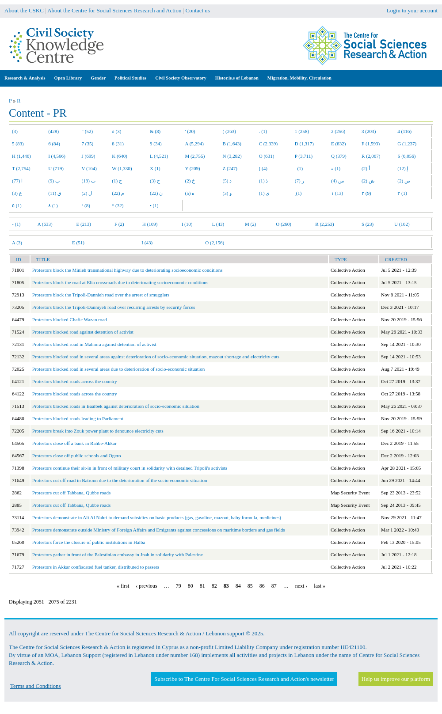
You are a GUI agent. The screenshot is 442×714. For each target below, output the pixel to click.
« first (123, 586)
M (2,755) (195, 156)
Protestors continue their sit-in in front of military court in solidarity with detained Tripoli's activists (129, 468)
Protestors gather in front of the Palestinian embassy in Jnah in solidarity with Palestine (117, 554)
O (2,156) (214, 242)
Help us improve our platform (396, 679)
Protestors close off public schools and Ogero (76, 455)
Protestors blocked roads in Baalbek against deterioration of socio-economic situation (115, 406)
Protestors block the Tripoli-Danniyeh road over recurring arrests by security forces (113, 307)
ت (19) (88, 180)
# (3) (116, 131)
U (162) (402, 224)
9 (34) (156, 143)
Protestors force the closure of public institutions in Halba (88, 542)
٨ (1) (53, 205)
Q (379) (339, 156)
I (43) (146, 242)
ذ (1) (263, 180)
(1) (299, 168)
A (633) (45, 224)
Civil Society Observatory (180, 78)
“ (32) (117, 205)
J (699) (88, 156)
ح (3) (155, 180)
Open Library (68, 78)
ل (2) (87, 193)
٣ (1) (402, 193)
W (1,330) (122, 168)
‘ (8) (86, 205)
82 (214, 586)
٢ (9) (366, 193)
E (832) (338, 143)
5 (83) (18, 143)
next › (301, 586)
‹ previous (146, 586)
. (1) (263, 131)
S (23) (367, 224)
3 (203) (369, 131)
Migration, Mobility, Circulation (299, 78)
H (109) (150, 224)
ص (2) (403, 180)
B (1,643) (232, 143)
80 (190, 586)
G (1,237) (406, 143)
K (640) (119, 156)
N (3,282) (232, 156)
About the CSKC (24, 10)
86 (262, 586)
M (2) (250, 224)
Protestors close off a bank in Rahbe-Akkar (74, 443)
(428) (53, 131)
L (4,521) (159, 156)
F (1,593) (371, 143)
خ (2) (190, 180)
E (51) (78, 242)
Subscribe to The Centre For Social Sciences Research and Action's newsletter (244, 679)
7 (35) (88, 143)
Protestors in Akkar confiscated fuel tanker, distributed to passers (95, 567)
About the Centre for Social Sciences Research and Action (114, 10)
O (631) (266, 156)
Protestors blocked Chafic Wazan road (69, 319)
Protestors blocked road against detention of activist (82, 331)
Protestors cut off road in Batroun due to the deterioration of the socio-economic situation (119, 480)
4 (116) (404, 131)
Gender (98, 78)
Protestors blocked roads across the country (74, 381)
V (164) (89, 168)
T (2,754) (21, 168)
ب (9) (54, 180)
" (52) (87, 131)
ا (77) (17, 180)
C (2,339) (268, 143)
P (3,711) (303, 156)
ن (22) (156, 193)
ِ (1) (298, 193)
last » (319, 586)
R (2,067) (371, 156)
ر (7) (299, 180)
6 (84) (54, 143)
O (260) (283, 224)
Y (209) (192, 168)
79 (178, 586)
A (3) (17, 242)
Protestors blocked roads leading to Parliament (77, 418)
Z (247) (230, 168)
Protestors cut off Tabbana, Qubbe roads (71, 492)
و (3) (227, 193)
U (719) (56, 168)
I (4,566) (56, 156)
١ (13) (337, 193)
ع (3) (17, 193)
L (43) (218, 224)
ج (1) (117, 180)
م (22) (118, 193)
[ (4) (263, 168)
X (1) (155, 168)
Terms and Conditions (35, 686)
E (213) (83, 224)
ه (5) (190, 193)
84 (238, 586)
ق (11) (54, 193)
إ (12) (402, 168)
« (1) (335, 168)
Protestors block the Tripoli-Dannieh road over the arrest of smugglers (101, 294)
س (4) (337, 180)
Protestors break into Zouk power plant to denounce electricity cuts (98, 430)
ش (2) (368, 180)
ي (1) (264, 193)
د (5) (227, 180)
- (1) (16, 224)
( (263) (229, 131)
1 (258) (302, 131)
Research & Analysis (25, 78)
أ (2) (366, 168)
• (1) (154, 205)
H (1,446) (21, 156)
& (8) (155, 131)
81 (202, 586)
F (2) (119, 224)
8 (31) (118, 143)
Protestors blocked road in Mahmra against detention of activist (94, 344)
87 (274, 586)
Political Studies (130, 78)
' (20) (190, 131)
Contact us (198, 10)
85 (250, 586)
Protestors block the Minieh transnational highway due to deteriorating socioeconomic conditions (127, 270)
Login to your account (412, 10)
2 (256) (338, 131)
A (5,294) (194, 143)
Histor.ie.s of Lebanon (237, 78)
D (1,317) (304, 143)
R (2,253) (324, 224)
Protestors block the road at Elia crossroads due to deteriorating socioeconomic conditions (120, 282)
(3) (15, 131)
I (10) (187, 224)
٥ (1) (17, 205)
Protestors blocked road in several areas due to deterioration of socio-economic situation (118, 369)
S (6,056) (406, 156)
